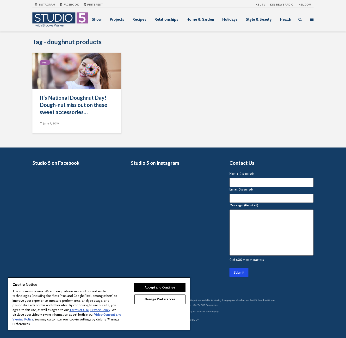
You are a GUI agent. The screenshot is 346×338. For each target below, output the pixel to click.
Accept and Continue (160, 287)
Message (243, 205)
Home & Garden (200, 19)
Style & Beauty (259, 19)
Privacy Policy (100, 310)
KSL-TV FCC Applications (205, 305)
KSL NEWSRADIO (282, 4)
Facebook (69, 4)
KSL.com (304, 4)
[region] (99, 303)
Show (97, 19)
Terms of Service (205, 311)
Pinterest (93, 4)
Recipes (139, 19)
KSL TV (260, 4)
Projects (117, 19)
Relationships (166, 19)
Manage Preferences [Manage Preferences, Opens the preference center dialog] (159, 299)
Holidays (230, 19)
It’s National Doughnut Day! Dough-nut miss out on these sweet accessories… (73, 104)
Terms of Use (79, 310)
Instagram (45, 4)
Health (285, 19)
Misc (45, 62)
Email (241, 189)
